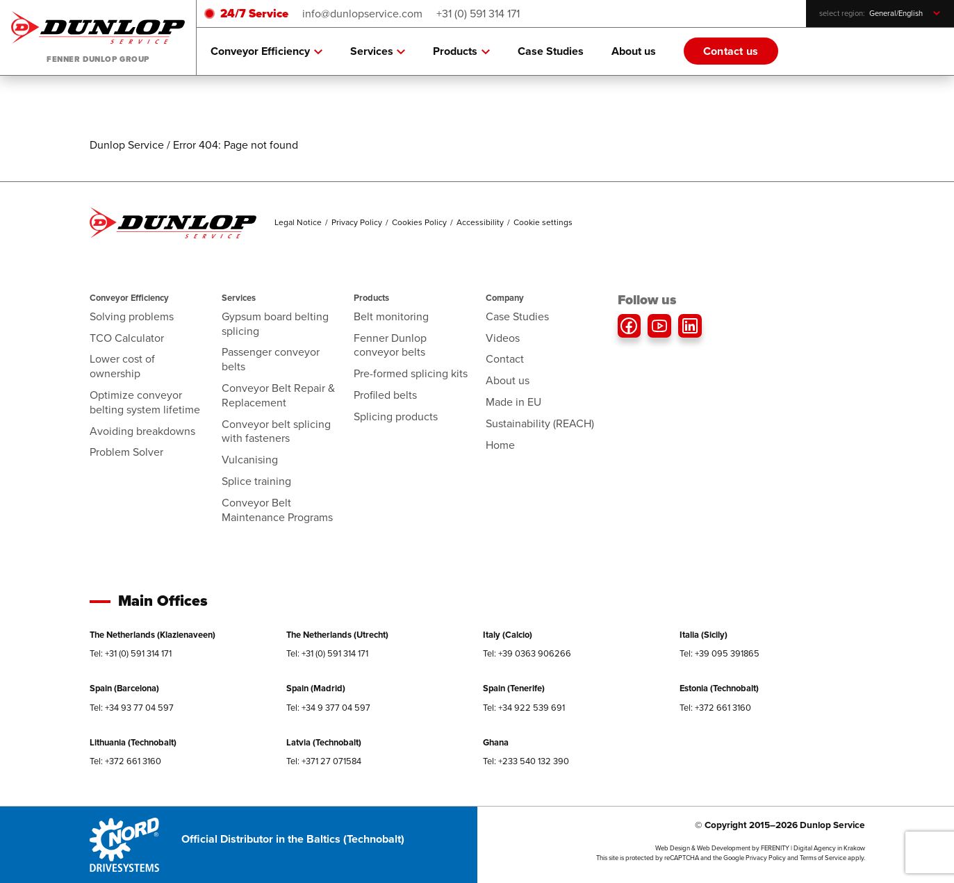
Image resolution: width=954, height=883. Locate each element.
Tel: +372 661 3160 (715, 707)
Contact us (731, 51)
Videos (503, 338)
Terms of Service (823, 858)
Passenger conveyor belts (271, 359)
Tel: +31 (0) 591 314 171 (131, 653)
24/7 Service (254, 13)
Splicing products (396, 416)
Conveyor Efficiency (266, 51)
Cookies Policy (419, 222)
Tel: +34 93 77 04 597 (132, 707)
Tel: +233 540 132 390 (526, 761)
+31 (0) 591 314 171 (478, 14)
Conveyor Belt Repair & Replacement (278, 395)
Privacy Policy (356, 222)
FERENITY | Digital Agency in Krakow (813, 848)
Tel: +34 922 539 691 (524, 707)
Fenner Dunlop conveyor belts (390, 345)
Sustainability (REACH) (540, 423)
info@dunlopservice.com (362, 14)
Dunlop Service (127, 145)
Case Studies (551, 51)
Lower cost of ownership (122, 366)
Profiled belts (385, 395)
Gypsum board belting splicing (275, 323)
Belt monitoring (391, 316)
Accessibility (480, 222)
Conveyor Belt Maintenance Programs (277, 510)
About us (633, 51)
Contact (505, 359)
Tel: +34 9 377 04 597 (328, 707)
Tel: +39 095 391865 (719, 653)
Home (500, 445)
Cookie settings (543, 222)
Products (461, 51)
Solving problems (132, 316)
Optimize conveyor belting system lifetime (145, 402)
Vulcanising (250, 460)
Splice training (256, 481)
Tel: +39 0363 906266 (527, 653)
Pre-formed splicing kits (411, 373)
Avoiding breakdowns (142, 431)
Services (378, 51)
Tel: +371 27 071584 (323, 761)
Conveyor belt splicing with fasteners (276, 431)
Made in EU (513, 402)
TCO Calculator (127, 338)
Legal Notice (298, 222)
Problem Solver (126, 452)
